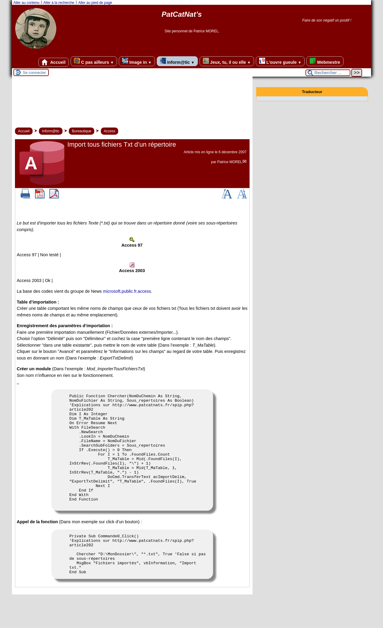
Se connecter (34, 72)
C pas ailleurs (94, 61)
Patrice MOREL (229, 162)
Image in (136, 61)
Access (109, 131)
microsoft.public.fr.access (127, 291)
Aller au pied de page (95, 3)
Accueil (54, 62)
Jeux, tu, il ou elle (227, 61)
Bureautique (81, 131)
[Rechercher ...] (328, 72)
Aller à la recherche (58, 3)
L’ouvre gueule (280, 61)
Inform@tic (177, 61)
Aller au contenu (26, 3)
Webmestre (325, 61)
